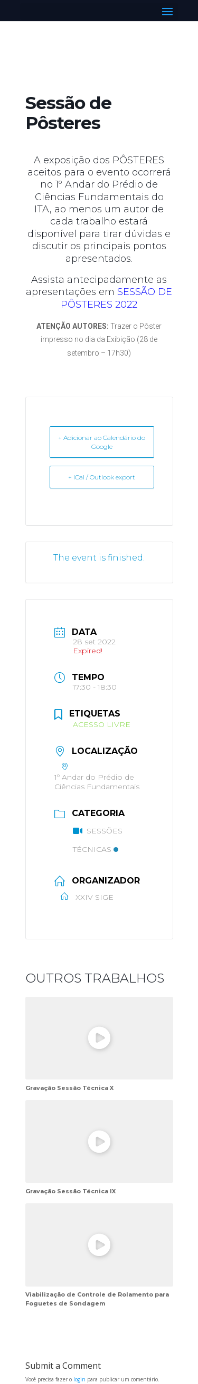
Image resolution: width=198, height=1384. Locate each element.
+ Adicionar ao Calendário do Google (101, 442)
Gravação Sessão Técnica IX (70, 1191)
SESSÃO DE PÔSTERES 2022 (116, 298)
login (79, 1379)
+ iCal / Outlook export (101, 477)
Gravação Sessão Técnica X (69, 1088)
